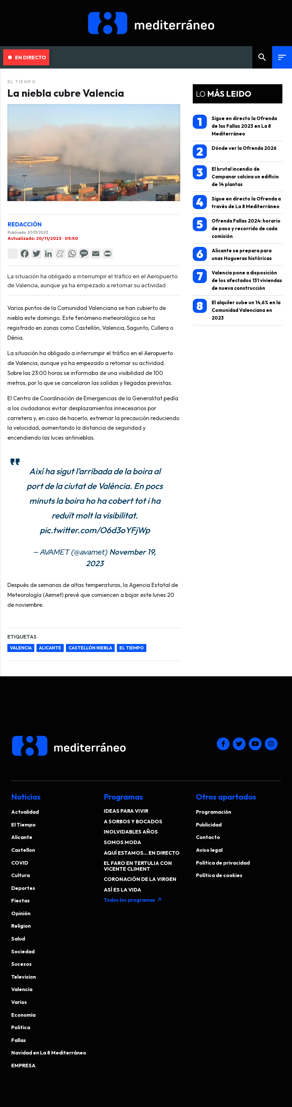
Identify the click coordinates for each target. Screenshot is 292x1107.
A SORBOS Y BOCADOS (133, 821)
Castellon (23, 850)
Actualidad (25, 812)
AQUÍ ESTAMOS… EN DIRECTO (142, 853)
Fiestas (20, 900)
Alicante (50, 648)
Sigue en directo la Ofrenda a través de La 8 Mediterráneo (237, 202)
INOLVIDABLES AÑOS (131, 831)
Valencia (21, 648)
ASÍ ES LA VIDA (122, 889)
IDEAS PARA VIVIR (126, 811)
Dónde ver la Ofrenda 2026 (235, 151)
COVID (19, 862)
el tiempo (131, 648)
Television (23, 976)
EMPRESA (23, 1065)
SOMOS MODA (122, 842)
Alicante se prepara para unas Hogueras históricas (232, 254)
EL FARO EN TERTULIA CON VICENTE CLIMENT (138, 866)
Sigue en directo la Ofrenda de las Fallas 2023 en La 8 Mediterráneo (235, 126)
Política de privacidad (223, 862)
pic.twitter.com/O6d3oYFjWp (95, 530)
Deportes (23, 888)
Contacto (208, 837)
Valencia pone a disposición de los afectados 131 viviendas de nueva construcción (237, 280)
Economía (23, 1015)
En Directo (27, 57)
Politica (20, 1027)
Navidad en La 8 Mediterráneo (48, 1052)
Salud (18, 938)
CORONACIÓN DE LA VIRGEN (140, 879)
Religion (21, 926)
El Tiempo (21, 82)
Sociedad (23, 951)
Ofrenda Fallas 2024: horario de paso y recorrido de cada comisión (236, 228)
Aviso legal (209, 850)
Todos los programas (133, 900)
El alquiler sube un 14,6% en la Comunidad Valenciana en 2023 (236, 310)
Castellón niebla (90, 648)
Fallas (18, 1040)
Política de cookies (219, 875)
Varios (19, 1002)
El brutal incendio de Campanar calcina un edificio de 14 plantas (236, 176)
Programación (213, 812)
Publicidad (209, 824)
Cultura (20, 875)
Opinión (20, 913)
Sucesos (21, 964)
